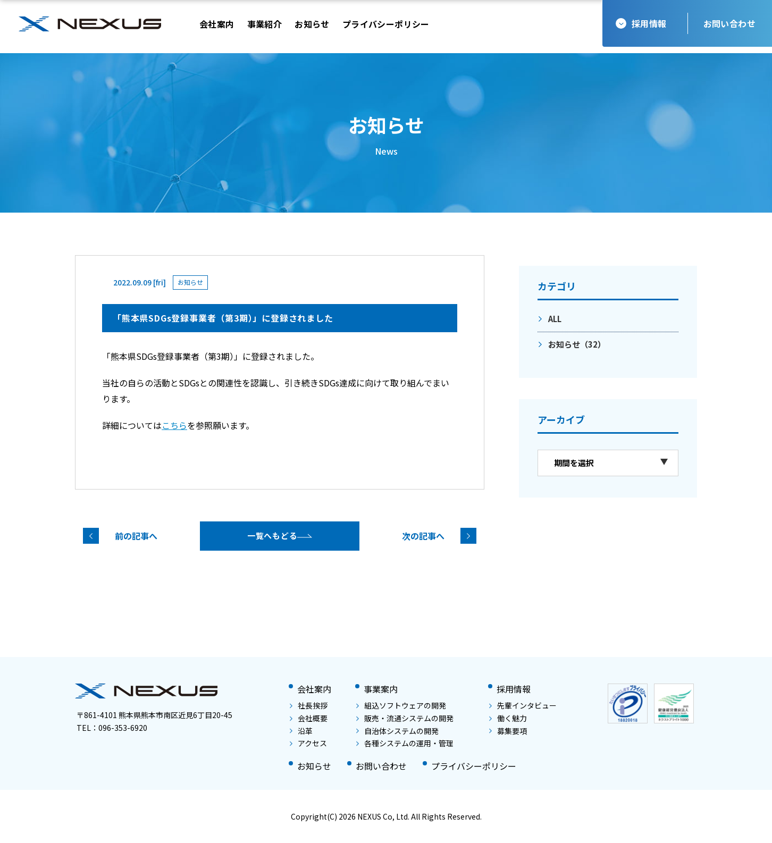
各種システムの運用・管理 (405, 743)
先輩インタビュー (523, 705)
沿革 (301, 731)
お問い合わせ (729, 23)
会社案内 (314, 688)
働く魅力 (508, 718)
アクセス (308, 743)
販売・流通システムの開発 (405, 718)
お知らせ (577, 344)
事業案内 (381, 688)
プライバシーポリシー (473, 766)
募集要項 (508, 731)
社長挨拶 (309, 705)
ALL (554, 318)
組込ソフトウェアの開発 (401, 705)
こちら (174, 425)
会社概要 (309, 718)
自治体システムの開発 (397, 731)
